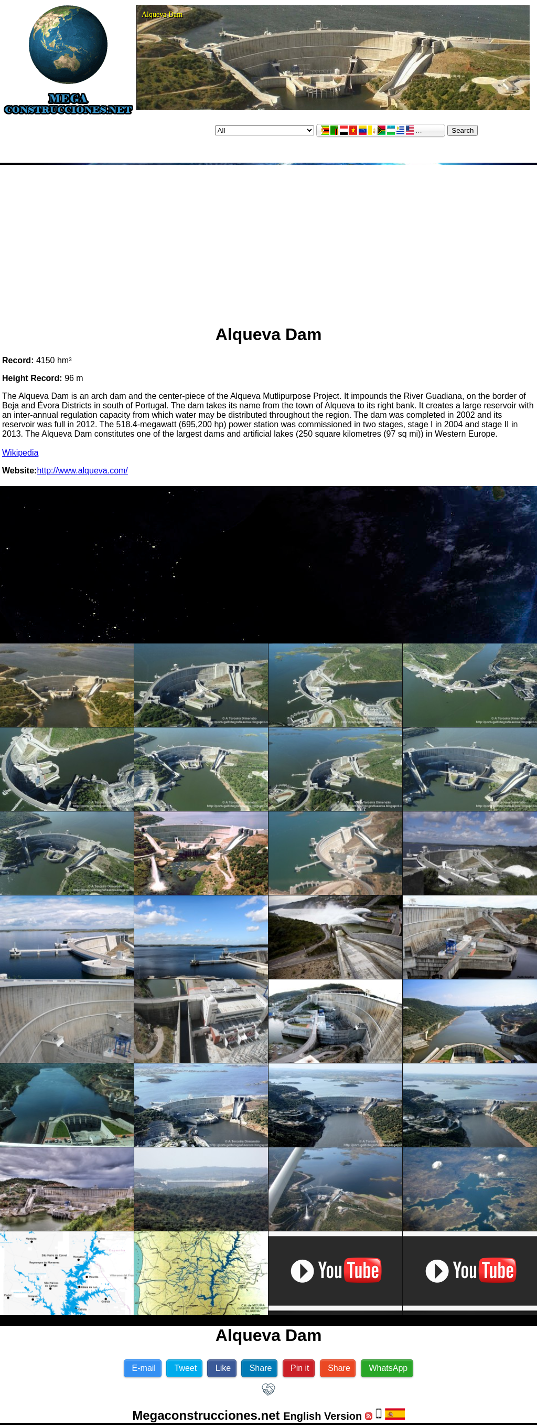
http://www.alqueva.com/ (82, 470)
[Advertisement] (268, 240)
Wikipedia (20, 452)
